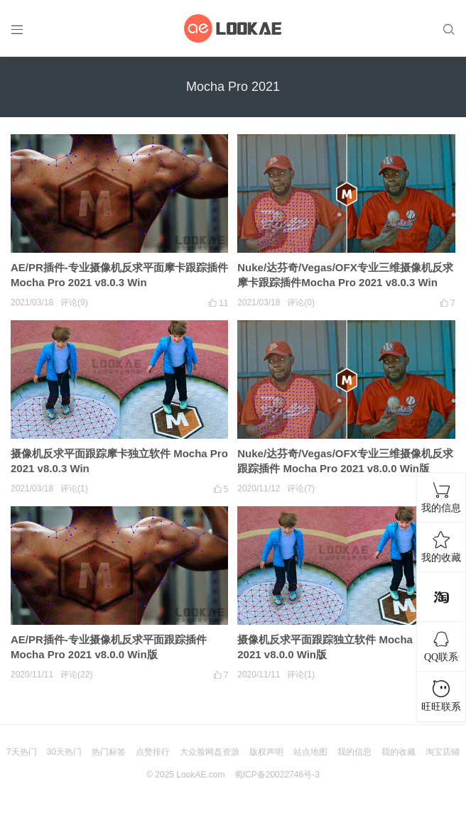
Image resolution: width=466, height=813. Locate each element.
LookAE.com (200, 775)
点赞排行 (153, 752)
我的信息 (354, 752)
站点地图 (310, 752)
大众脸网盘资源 (209, 752)
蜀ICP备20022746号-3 (277, 775)
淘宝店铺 (443, 752)
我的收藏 (398, 752)
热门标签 (109, 752)
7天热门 (21, 752)
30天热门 (64, 752)
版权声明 (266, 752)
